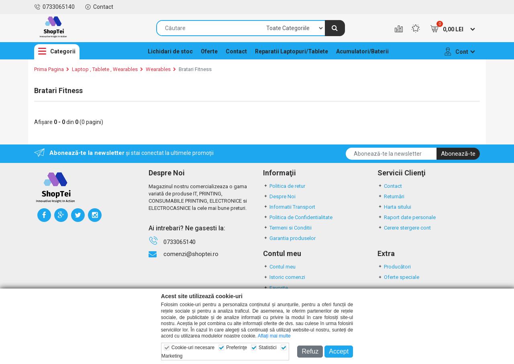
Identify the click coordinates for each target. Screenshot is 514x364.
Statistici (268, 347)
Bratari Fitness (195, 69)
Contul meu (279, 267)
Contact (99, 7)
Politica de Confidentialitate (297, 217)
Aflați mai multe (274, 336)
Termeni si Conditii (287, 228)
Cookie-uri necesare (192, 347)
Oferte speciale (398, 277)
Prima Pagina (49, 69)
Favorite (275, 288)
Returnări (390, 196)
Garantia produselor (289, 238)
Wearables (158, 69)
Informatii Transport (289, 207)
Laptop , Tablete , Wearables (105, 69)
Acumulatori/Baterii (362, 51)
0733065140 (54, 7)
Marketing (172, 356)
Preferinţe (236, 347)
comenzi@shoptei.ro (190, 254)
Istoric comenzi (284, 277)
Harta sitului (394, 207)
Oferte (209, 51)
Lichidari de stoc (170, 51)
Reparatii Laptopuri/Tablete (291, 51)
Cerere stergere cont (404, 228)
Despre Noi (279, 196)
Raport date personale (406, 217)
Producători (394, 267)
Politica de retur (284, 186)
